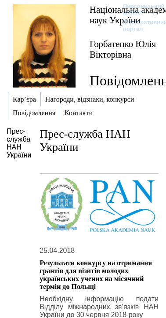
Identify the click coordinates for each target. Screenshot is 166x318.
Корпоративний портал (139, 25)
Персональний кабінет (139, 9)
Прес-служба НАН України (19, 143)
